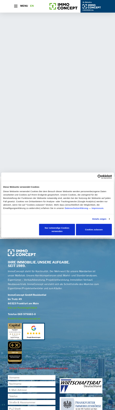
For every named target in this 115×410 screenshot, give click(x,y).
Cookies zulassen (94, 229)
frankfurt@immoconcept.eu (24, 318)
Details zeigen (99, 219)
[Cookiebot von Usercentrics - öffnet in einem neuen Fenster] (99, 177)
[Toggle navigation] (15, 6)
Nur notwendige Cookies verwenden (57, 229)
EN (32, 5)
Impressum (98, 208)
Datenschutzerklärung (76, 208)
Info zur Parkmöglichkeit (22, 307)
